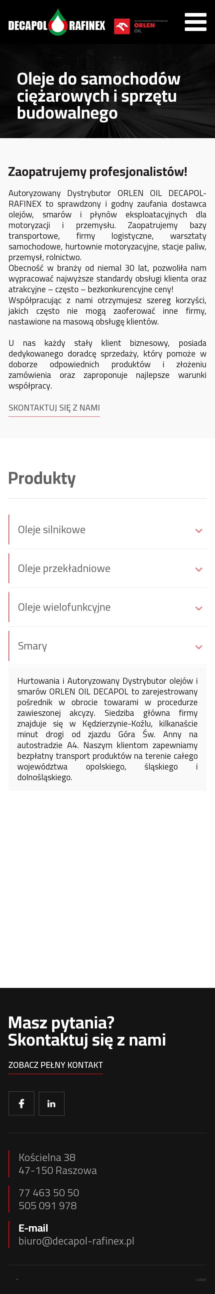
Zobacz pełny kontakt (55, 1067)
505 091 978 (47, 1205)
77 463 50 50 (48, 1192)
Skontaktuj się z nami (54, 412)
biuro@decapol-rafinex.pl (76, 1241)
